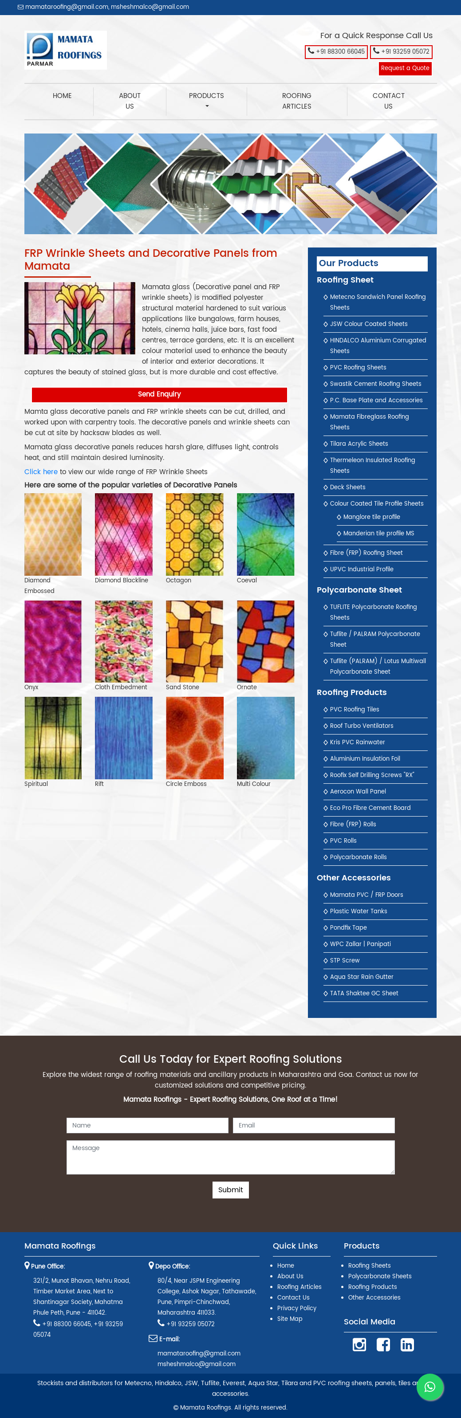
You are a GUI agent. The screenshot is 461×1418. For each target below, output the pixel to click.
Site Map (290, 1319)
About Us (130, 101)
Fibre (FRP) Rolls (353, 824)
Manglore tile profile (371, 517)
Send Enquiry (159, 394)
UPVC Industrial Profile (362, 569)
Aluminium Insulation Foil (365, 759)
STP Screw (345, 961)
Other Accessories (374, 1298)
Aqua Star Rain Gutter (362, 977)
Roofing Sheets (369, 1266)
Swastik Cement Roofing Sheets (376, 384)
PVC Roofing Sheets (358, 368)
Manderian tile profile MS (378, 533)
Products (206, 96)
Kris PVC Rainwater (357, 742)
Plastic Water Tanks (358, 911)
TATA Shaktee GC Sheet (364, 993)
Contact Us (389, 101)
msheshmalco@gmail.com (150, 7)
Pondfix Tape (348, 928)
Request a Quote (405, 68)
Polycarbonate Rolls (358, 857)
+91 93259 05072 (401, 51)
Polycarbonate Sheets (380, 1276)
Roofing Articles (296, 101)
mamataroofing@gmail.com (63, 7)
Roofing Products (372, 1287)
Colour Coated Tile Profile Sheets (377, 504)
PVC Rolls (343, 841)
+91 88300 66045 (336, 51)
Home (73, 96)
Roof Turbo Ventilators (362, 726)
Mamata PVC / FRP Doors (366, 895)
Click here (41, 472)
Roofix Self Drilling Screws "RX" (372, 775)
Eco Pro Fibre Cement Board (370, 808)
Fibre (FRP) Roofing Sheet (366, 553)
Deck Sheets (348, 487)
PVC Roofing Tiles (354, 710)
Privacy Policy (296, 1308)
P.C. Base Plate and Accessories (376, 400)
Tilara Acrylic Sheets (359, 444)
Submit (230, 1190)
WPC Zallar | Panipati (360, 944)
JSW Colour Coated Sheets (369, 324)
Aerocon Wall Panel (358, 792)
